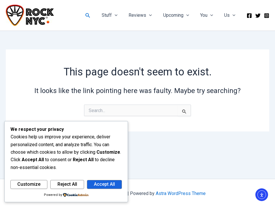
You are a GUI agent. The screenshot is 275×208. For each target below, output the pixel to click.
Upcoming (181, 15)
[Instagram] (266, 15)
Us (230, 15)
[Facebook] (249, 15)
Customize (28, 184)
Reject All (67, 184)
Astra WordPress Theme (181, 193)
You (209, 15)
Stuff (118, 15)
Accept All (104, 184)
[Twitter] (258, 15)
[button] (97, 15)
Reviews (147, 15)
